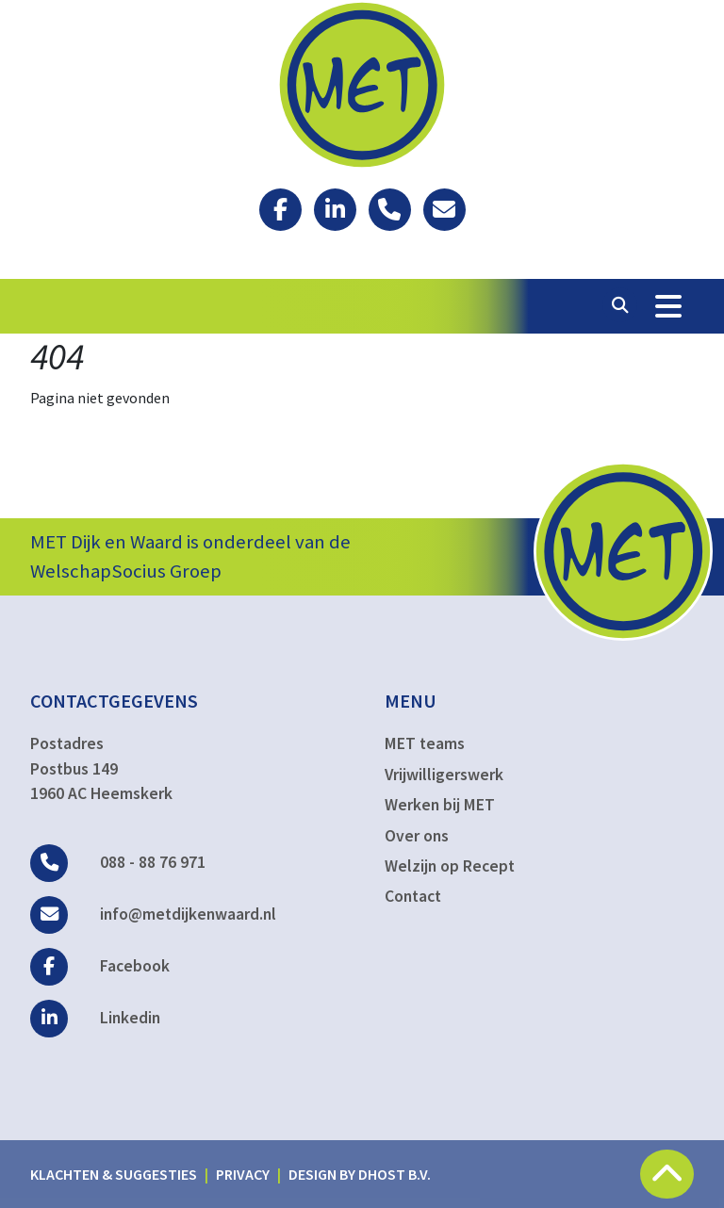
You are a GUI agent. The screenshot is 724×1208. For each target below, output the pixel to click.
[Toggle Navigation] (668, 306)
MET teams (425, 743)
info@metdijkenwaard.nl (153, 914)
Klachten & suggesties (113, 1174)
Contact (413, 896)
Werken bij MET (440, 804)
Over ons (417, 835)
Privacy (243, 1174)
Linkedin (95, 1017)
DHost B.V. (394, 1174)
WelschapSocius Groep (126, 571)
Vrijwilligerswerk (444, 774)
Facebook (100, 965)
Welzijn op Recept (450, 866)
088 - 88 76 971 (118, 862)
